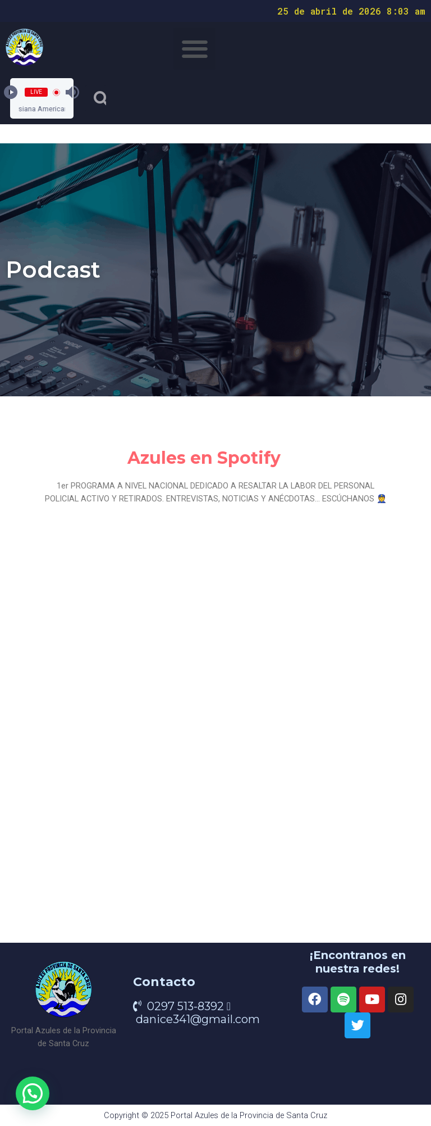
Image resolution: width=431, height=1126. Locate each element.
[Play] (10, 92)
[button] (194, 49)
